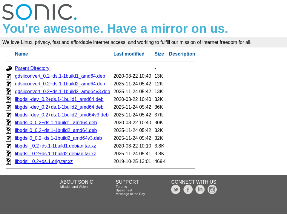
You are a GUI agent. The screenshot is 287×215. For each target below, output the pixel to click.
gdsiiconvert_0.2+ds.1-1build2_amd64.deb (60, 83)
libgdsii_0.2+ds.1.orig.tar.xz (44, 161)
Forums (121, 186)
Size (159, 53)
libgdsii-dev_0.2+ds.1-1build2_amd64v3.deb (62, 114)
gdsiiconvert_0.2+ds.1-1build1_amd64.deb (60, 76)
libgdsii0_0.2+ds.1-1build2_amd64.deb (56, 130)
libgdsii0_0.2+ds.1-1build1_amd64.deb (56, 122)
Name (21, 53)
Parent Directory (32, 68)
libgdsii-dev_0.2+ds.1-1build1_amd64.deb (59, 99)
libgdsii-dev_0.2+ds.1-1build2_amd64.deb (59, 107)
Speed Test (124, 190)
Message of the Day (130, 194)
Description (182, 53)
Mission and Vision (74, 186)
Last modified (129, 53)
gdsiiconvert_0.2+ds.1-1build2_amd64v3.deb (62, 91)
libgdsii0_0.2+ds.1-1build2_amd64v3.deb (58, 138)
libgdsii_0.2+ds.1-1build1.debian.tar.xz (55, 145)
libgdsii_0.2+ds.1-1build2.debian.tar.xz (55, 153)
